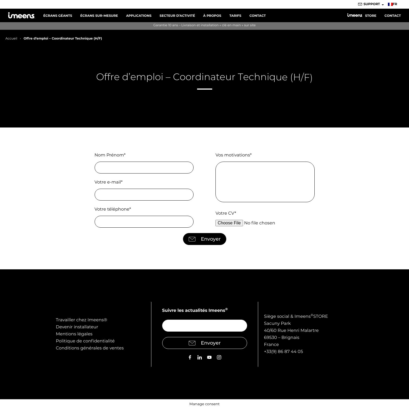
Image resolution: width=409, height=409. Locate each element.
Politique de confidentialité (85, 341)
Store (361, 15)
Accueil (11, 39)
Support (372, 4)
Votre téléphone (113, 209)
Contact (258, 16)
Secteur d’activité (177, 16)
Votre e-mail (109, 182)
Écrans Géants (57, 16)
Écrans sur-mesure (99, 16)
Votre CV (225, 213)
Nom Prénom (110, 155)
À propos (212, 16)
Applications (138, 16)
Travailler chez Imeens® (81, 320)
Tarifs (235, 16)
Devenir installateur (77, 327)
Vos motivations (233, 155)
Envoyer (205, 239)
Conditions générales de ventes (90, 348)
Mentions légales (74, 334)
